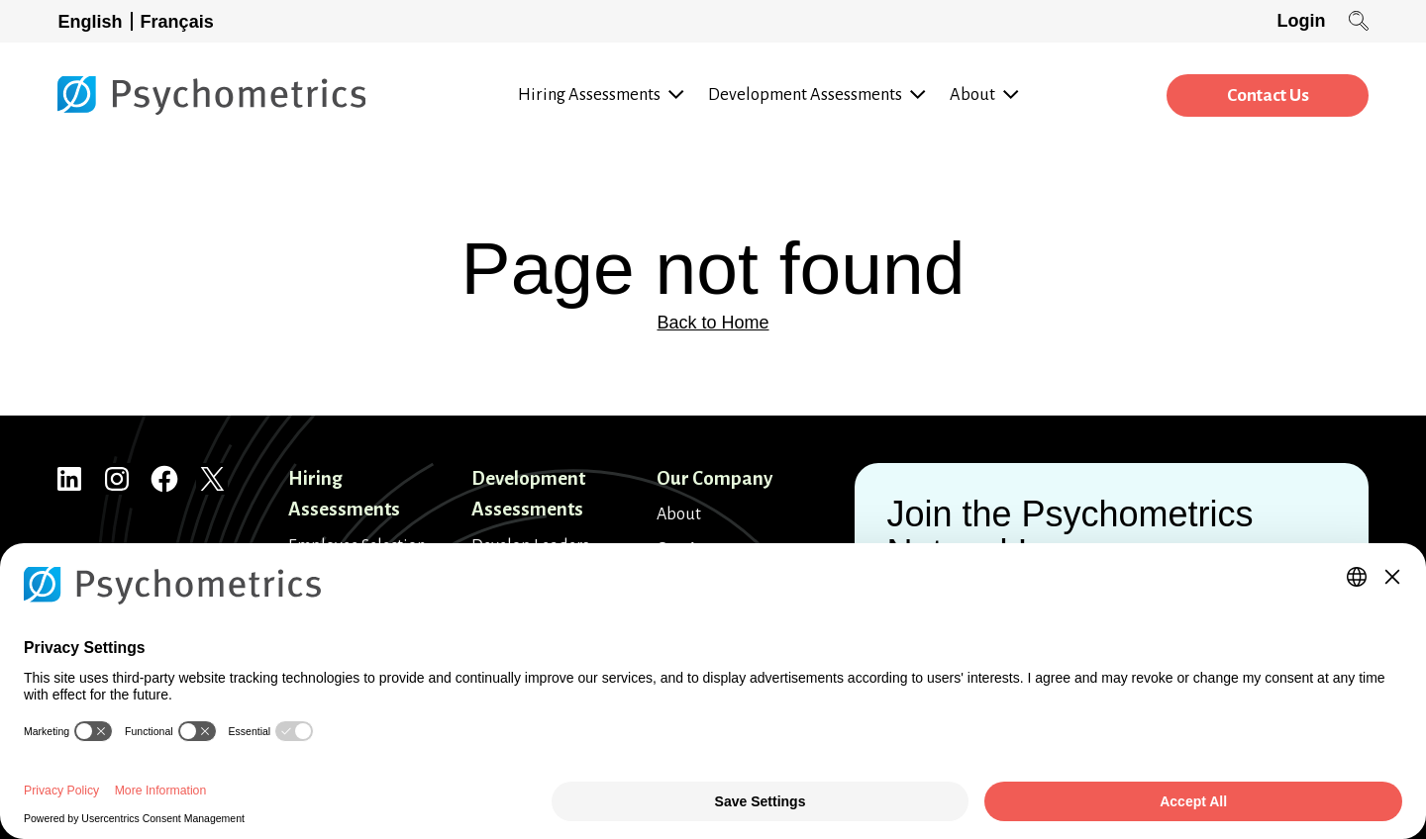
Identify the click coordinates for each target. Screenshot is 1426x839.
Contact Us (1265, 96)
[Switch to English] (95, 21)
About (679, 514)
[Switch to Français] (181, 21)
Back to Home (712, 322)
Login (1300, 21)
